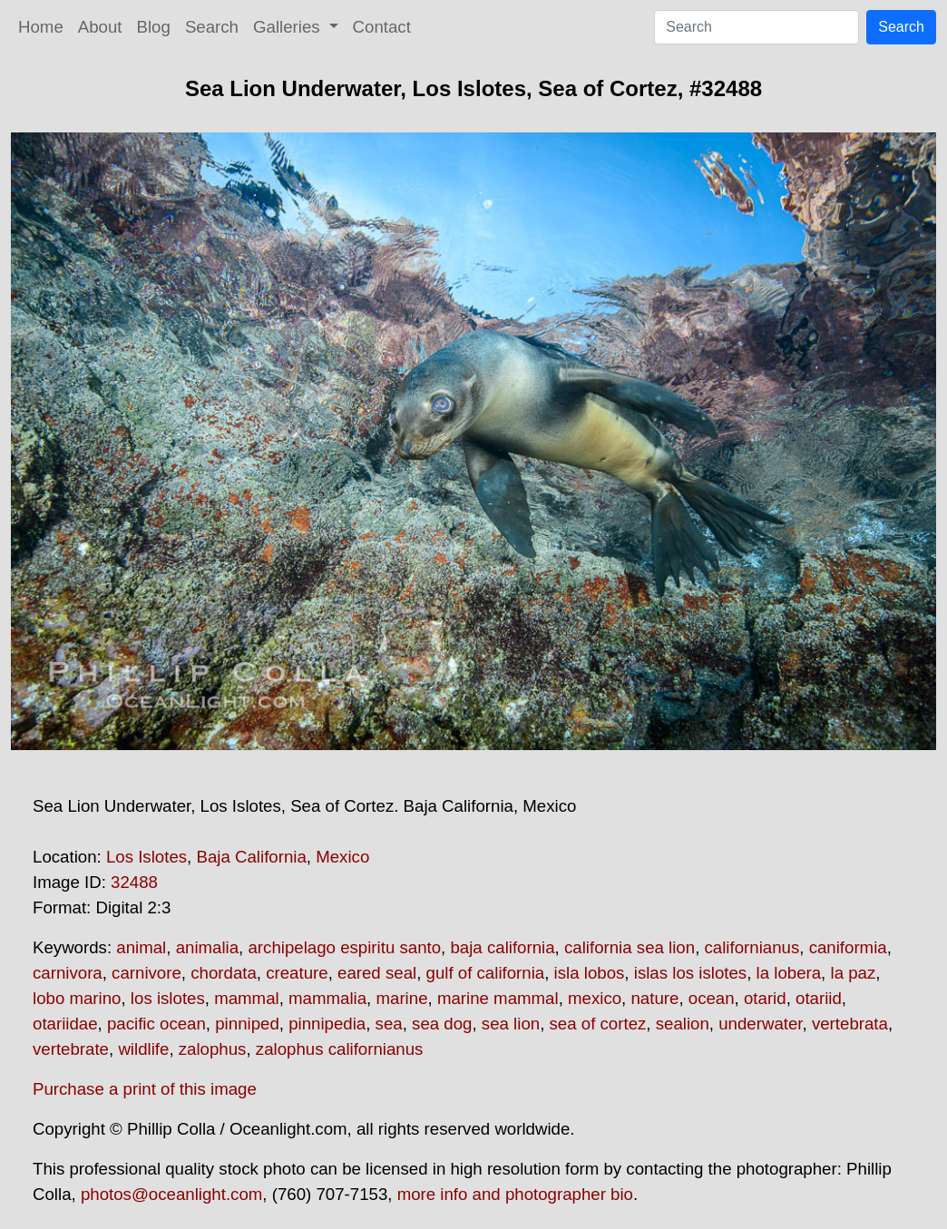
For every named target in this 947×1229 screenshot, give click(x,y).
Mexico (342, 856)
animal (141, 947)
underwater (760, 1023)
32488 (134, 882)
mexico (594, 998)
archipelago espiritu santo (344, 947)
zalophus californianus (340, 1048)
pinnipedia (327, 1023)
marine (401, 998)
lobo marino (77, 998)
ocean (711, 998)
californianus (752, 947)
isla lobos (589, 972)
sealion (682, 1023)
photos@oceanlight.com (171, 1194)
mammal (246, 998)
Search (212, 26)
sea (389, 1023)
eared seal (376, 972)
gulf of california (485, 972)
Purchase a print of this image (145, 1088)
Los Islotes (146, 856)
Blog (154, 26)
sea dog (442, 1023)
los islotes (168, 998)
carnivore (146, 972)
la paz (852, 972)
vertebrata (850, 1023)
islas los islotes (690, 972)
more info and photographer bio (515, 1194)
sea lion (511, 1023)
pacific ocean (156, 1023)
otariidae (65, 1023)
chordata (223, 972)
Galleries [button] (289, 26)
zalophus (213, 1048)
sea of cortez (598, 1023)
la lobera (789, 972)
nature (654, 998)
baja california (502, 947)
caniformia (848, 947)
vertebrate (71, 1048)
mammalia (327, 998)
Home (40, 26)
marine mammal (498, 998)
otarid (765, 998)
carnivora (68, 972)
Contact (382, 26)
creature (296, 972)
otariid (819, 998)
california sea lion (629, 947)
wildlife (143, 1048)
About (100, 26)
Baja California (251, 856)
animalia (207, 947)
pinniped (247, 1023)
